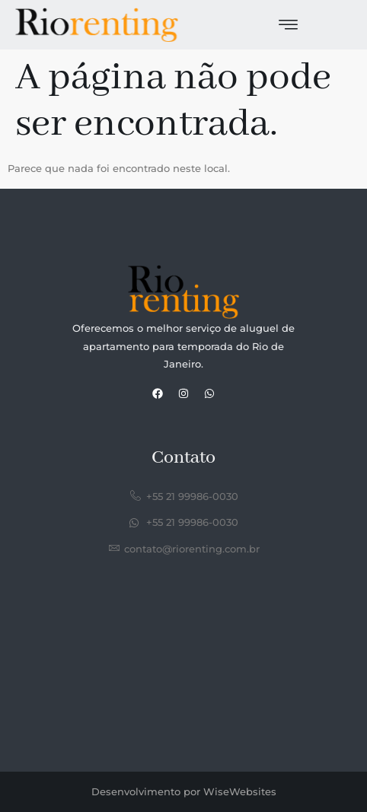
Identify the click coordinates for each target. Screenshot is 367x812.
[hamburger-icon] (288, 26)
